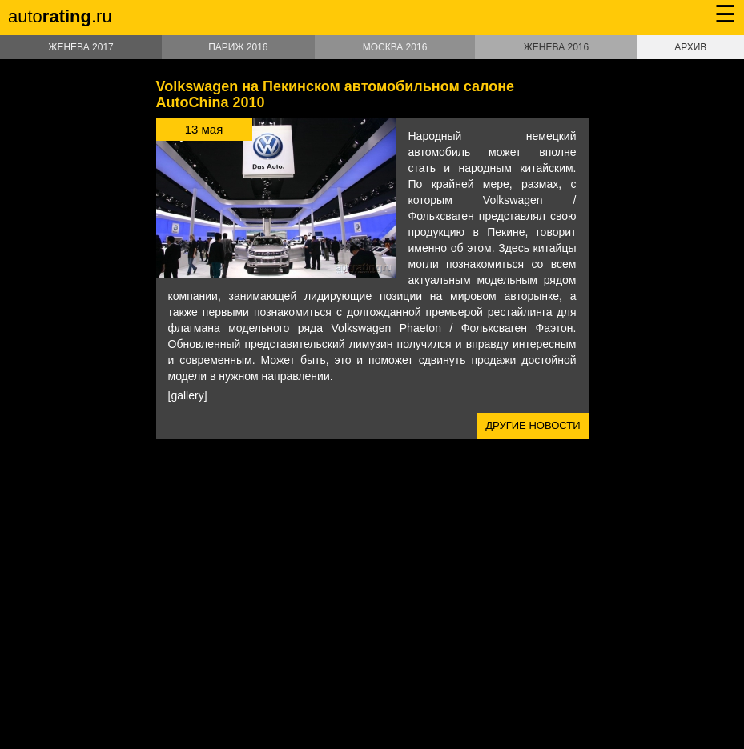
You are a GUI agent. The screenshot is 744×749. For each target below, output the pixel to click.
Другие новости (532, 425)
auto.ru (60, 16)
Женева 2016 (556, 47)
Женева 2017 (80, 47)
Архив (690, 47)
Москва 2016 (395, 47)
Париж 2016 (237, 47)
